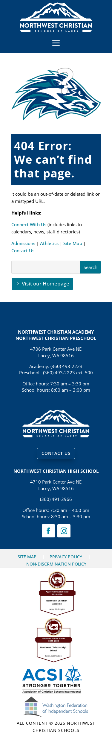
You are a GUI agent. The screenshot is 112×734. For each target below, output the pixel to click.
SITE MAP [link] (27, 557)
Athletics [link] (49, 243)
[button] (56, 43)
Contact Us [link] (22, 250)
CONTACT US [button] (56, 453)
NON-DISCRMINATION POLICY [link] (56, 564)
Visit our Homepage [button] (45, 283)
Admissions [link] (23, 243)
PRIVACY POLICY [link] (66, 557)
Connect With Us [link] (28, 224)
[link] (56, 31)
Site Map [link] (72, 243)
